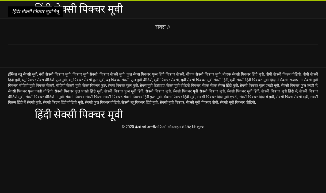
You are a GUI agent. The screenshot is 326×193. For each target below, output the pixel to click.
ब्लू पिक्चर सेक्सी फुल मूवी (86, 80)
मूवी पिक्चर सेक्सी (166, 80)
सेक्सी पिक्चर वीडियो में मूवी (44, 97)
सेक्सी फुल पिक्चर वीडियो (102, 102)
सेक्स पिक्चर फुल (94, 85)
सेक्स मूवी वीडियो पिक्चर (183, 85)
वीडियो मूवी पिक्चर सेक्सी (37, 85)
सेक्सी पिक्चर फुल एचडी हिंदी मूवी (78, 91)
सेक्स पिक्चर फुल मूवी (123, 85)
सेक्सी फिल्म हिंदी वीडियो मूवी (63, 102)
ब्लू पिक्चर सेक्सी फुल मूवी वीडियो (129, 80)
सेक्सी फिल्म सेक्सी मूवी (292, 97)
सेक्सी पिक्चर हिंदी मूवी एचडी (217, 97)
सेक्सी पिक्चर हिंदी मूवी (179, 97)
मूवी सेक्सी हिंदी (217, 80)
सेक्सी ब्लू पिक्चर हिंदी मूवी (139, 102)
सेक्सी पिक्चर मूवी (158, 91)
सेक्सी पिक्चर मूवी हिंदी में (279, 91)
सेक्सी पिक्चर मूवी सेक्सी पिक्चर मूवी (199, 91)
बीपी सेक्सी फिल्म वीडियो (283, 74)
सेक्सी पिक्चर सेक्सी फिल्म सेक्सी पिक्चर (94, 97)
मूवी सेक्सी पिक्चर (193, 80)
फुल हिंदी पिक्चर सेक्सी (168, 74)
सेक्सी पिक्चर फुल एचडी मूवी (259, 85)
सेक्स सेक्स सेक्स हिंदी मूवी (220, 85)
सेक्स (161, 27)
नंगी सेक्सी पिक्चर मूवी (55, 74)
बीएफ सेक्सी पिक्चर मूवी (203, 74)
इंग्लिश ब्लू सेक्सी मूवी (22, 74)
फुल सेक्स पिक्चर (138, 74)
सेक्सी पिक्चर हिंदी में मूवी (256, 97)
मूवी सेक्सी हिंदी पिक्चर (246, 80)
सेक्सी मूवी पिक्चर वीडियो (237, 102)
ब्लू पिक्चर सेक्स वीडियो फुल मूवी (44, 80)
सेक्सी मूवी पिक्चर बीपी (202, 102)
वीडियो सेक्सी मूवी (68, 85)
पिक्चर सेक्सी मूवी (112, 74)
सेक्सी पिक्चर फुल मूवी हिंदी (123, 91)
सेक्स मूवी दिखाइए (152, 85)
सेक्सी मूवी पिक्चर (172, 102)
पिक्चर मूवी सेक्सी (85, 74)
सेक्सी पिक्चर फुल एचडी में (299, 85)
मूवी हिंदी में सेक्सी (275, 80)
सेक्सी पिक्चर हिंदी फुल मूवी (143, 97)
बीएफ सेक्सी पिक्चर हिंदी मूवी (243, 74)
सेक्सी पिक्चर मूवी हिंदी (243, 91)
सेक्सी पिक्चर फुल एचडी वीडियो (30, 91)
